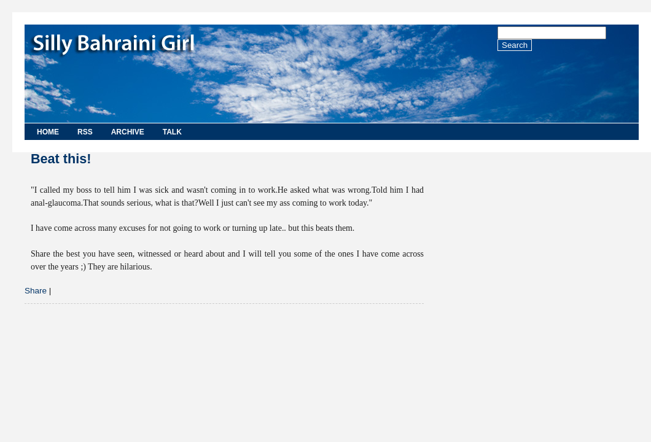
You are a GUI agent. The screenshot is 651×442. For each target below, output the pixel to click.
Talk (172, 132)
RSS (85, 132)
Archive (127, 132)
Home (48, 132)
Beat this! (61, 158)
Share (36, 290)
